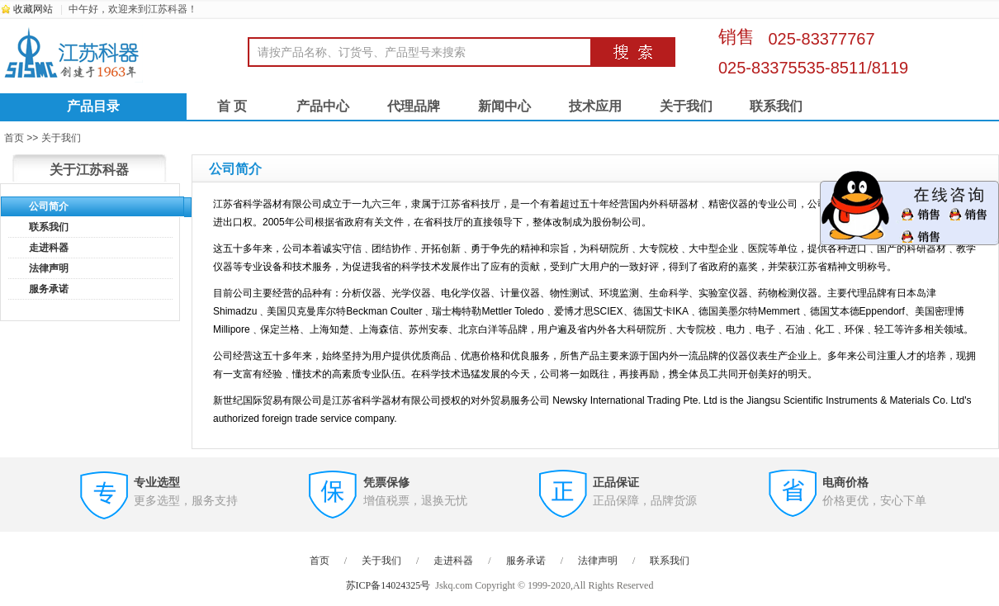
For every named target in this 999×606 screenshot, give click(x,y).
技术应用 (595, 106)
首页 (319, 560)
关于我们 (686, 106)
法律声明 (49, 268)
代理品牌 (413, 106)
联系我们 (776, 106)
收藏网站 (33, 9)
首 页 (232, 106)
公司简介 (49, 206)
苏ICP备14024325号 (388, 585)
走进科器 (49, 247)
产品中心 (322, 106)
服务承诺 (49, 289)
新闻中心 (504, 106)
